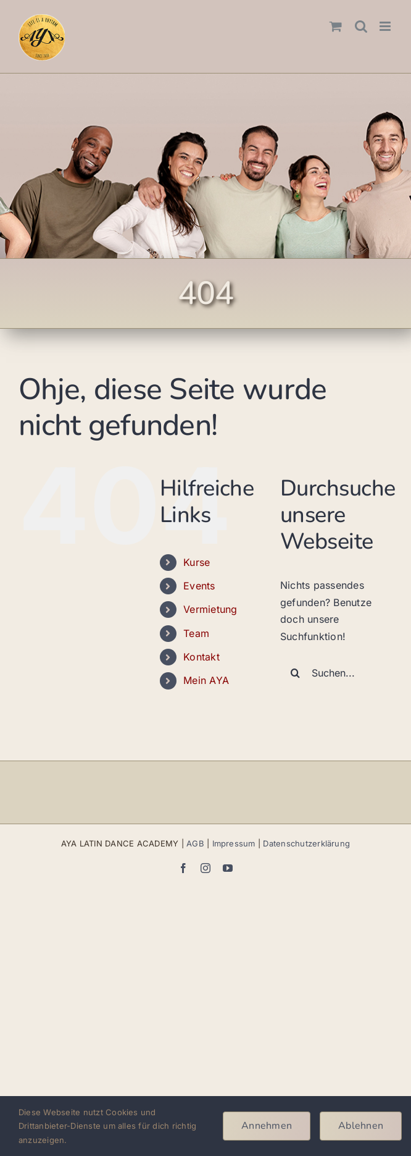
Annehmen (266, 1126)
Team (196, 633)
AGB (195, 843)
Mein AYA (206, 680)
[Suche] (295, 672)
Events (199, 586)
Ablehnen (360, 1126)
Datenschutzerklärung (306, 843)
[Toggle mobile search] (361, 26)
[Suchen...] (336, 672)
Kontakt (201, 657)
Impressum (233, 843)
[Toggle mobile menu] (386, 26)
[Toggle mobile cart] (336, 26)
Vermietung (210, 609)
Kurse (196, 562)
